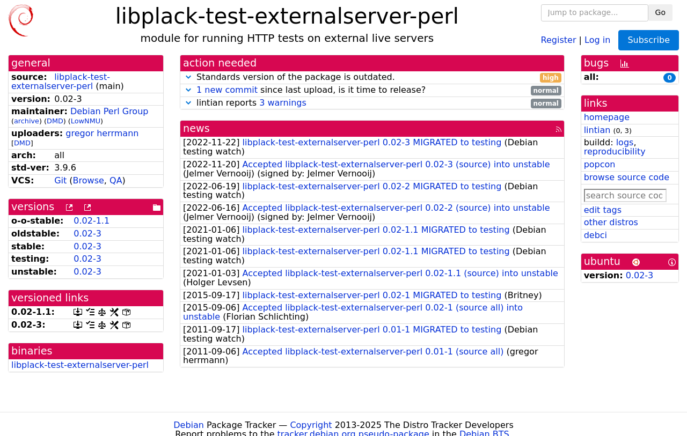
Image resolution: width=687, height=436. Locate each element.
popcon (600, 164)
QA (115, 180)
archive (26, 121)
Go (660, 12)
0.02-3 (87, 233)
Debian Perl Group (109, 111)
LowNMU (85, 121)
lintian (597, 130)
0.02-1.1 (91, 221)
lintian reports (372, 103)
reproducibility (615, 151)
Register (558, 39)
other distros (611, 222)
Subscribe (648, 40)
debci (595, 235)
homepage (607, 117)
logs (625, 142)
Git (60, 180)
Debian (188, 425)
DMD (55, 121)
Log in (597, 39)
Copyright (311, 425)
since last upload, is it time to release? (372, 90)
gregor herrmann (101, 133)
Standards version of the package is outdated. (372, 77)
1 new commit (227, 90)
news (196, 128)
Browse (88, 180)
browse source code (626, 177)
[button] (188, 77)
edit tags (603, 210)
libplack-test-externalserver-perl (60, 81)
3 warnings (282, 103)
